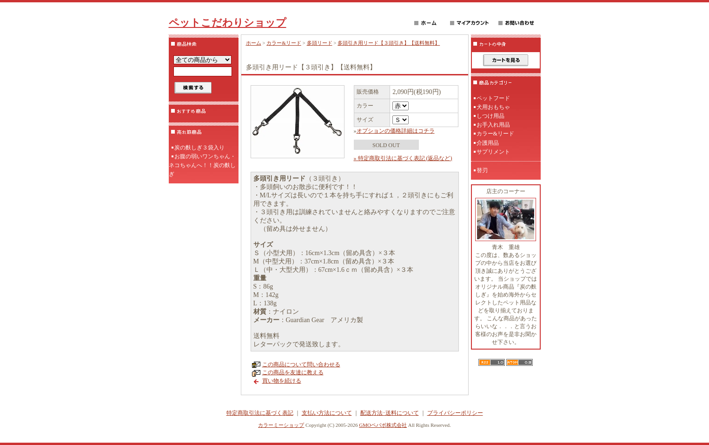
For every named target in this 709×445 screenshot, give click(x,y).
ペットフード (493, 98)
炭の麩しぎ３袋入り (199, 147)
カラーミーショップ (281, 425)
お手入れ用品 (493, 124)
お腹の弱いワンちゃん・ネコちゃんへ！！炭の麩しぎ (202, 165)
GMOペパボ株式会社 (383, 425)
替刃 (482, 170)
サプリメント (493, 151)
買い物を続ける (281, 381)
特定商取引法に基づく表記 (259, 413)
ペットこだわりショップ (227, 22)
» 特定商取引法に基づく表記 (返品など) (403, 158)
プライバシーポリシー (455, 413)
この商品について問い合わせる (301, 364)
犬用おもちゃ (493, 107)
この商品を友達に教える (293, 372)
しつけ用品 (490, 116)
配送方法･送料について (389, 413)
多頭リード (319, 43)
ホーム (253, 43)
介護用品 (488, 143)
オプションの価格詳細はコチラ (396, 131)
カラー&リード (283, 43)
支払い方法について (327, 413)
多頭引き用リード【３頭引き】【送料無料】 (389, 43)
